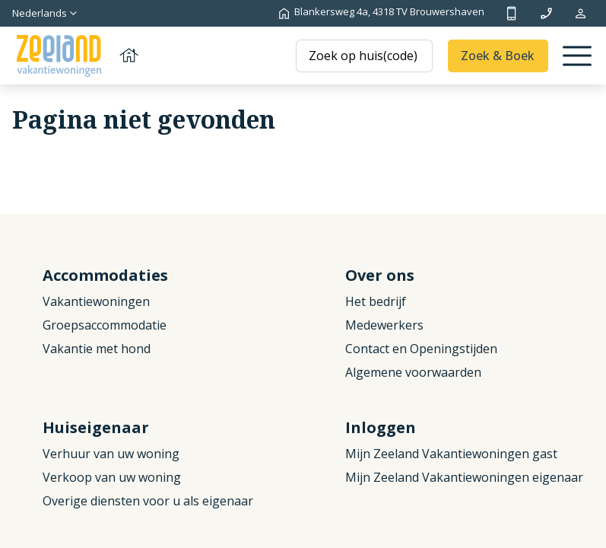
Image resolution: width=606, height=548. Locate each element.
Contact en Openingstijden (421, 348)
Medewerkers (384, 325)
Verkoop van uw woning (112, 477)
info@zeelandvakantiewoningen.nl (546, 13)
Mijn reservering (580, 13)
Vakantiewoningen (96, 301)
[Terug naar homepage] (76, 56)
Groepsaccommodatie (105, 325)
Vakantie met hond (97, 348)
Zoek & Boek (498, 55)
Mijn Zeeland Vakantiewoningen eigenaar (464, 477)
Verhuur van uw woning (111, 453)
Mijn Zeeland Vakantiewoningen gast (451, 453)
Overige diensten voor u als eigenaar (148, 500)
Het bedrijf (375, 301)
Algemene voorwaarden (413, 372)
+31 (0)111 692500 (511, 13)
